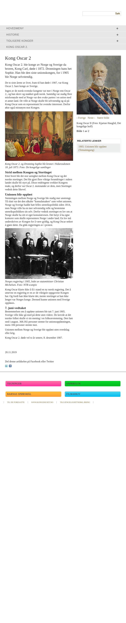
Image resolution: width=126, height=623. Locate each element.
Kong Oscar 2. (17, 47)
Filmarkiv (73, 394)
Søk (117, 13)
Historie (12, 34)
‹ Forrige (81, 117)
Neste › (91, 117)
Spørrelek (73, 383)
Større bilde (103, 117)
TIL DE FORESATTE (16, 402)
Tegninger (14, 383)
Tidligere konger (19, 40)
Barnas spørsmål (19, 394)
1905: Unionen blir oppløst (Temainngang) (92, 148)
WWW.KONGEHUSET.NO (42, 402)
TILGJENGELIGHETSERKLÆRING (75, 402)
